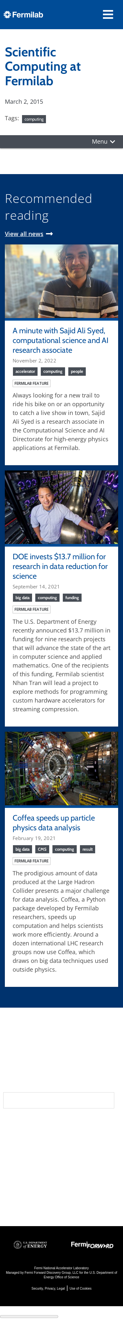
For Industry (21, 1196)
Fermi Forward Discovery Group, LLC (51, 1272)
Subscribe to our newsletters (59, 1100)
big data (22, 597)
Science (77, 1124)
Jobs (9, 1205)
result (88, 849)
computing (34, 119)
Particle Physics (86, 1144)
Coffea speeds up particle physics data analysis (54, 822)
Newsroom (23, 1149)
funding (72, 597)
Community (23, 1137)
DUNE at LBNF (84, 1135)
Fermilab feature (32, 383)
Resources (23, 1175)
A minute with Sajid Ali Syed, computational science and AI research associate (60, 340)
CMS (42, 849)
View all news (24, 234)
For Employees (25, 1187)
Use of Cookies (81, 1288)
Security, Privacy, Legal (48, 1288)
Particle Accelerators (82, 1157)
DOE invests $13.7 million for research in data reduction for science (60, 566)
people (77, 371)
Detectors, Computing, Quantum (80, 1179)
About (14, 1124)
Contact (18, 1162)
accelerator (25, 371)
